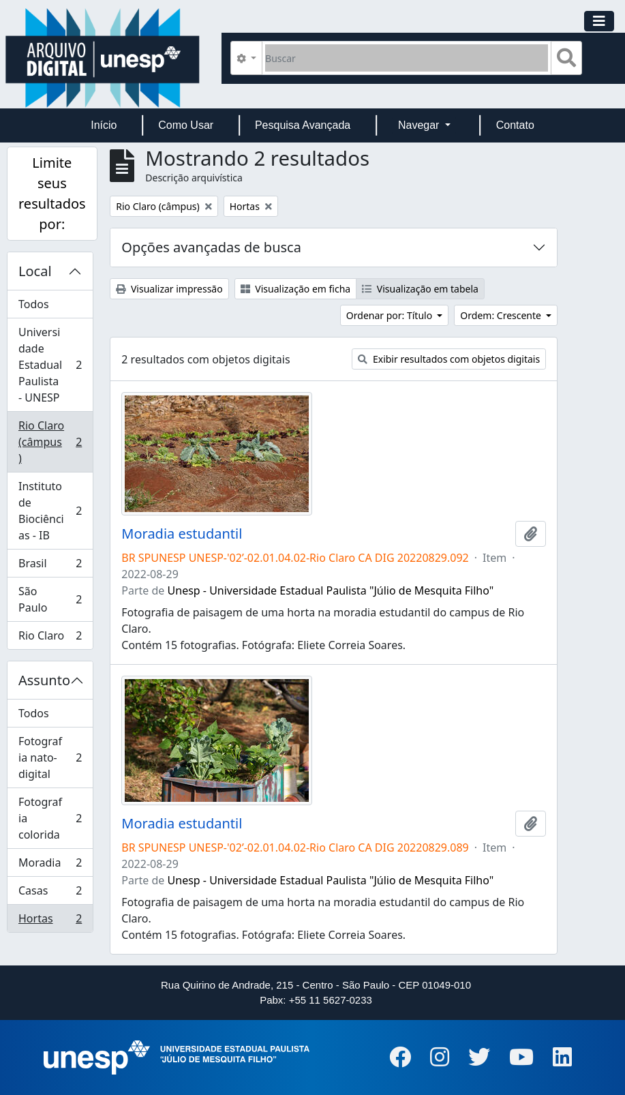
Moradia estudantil (181, 534)
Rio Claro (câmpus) (52, 442)
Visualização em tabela (420, 288)
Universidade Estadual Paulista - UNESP (52, 365)
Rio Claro (52, 638)
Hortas (52, 921)
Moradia (52, 865)
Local (35, 271)
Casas (52, 893)
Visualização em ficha (296, 288)
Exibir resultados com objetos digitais (449, 358)
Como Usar (185, 125)
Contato (515, 125)
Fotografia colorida (52, 818)
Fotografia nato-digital (52, 757)
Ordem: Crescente (501, 315)
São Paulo (52, 599)
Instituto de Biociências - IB (52, 511)
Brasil (52, 566)
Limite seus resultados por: (52, 193)
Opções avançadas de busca (211, 247)
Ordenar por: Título (390, 315)
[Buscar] (406, 58)
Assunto (44, 680)
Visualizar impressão (169, 288)
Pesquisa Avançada (302, 125)
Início (104, 125)
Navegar (420, 125)
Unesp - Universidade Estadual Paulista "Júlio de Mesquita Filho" (331, 590)
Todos (33, 304)
